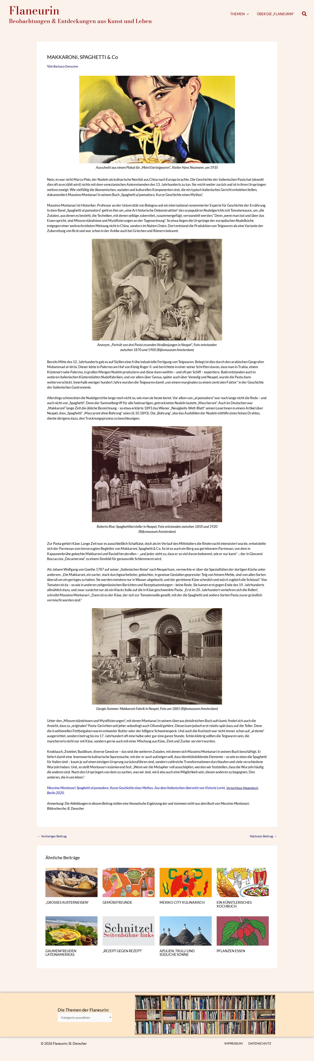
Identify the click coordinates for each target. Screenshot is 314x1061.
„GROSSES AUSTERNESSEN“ (68, 906)
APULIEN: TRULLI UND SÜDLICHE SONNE (178, 957)
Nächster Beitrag (262, 840)
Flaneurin (34, 12)
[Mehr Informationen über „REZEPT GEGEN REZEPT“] (129, 934)
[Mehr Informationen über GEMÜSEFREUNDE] (129, 886)
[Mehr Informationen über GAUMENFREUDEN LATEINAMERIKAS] (71, 934)
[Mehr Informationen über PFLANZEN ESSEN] (243, 934)
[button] (253, 16)
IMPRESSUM (235, 1043)
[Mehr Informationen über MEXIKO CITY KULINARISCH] (186, 886)
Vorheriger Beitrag (53, 840)
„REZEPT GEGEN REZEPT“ (124, 955)
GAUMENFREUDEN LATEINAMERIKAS (61, 957)
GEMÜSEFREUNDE (118, 906)
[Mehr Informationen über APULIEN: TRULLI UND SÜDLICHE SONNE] (186, 934)
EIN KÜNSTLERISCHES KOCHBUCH (235, 908)
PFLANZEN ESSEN (231, 955)
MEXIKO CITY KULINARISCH (183, 906)
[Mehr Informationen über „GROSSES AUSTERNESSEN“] (71, 886)
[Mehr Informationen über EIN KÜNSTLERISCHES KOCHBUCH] (243, 886)
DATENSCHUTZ (260, 1043)
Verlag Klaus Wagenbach (243, 792)
